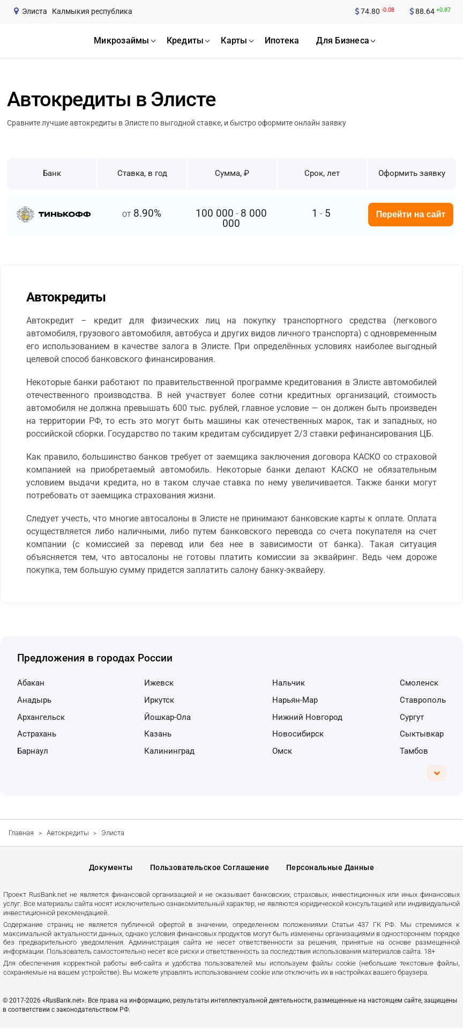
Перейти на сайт (411, 214)
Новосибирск (298, 734)
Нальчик (288, 683)
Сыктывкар (422, 734)
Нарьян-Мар (295, 700)
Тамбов (414, 751)
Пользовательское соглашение (209, 869)
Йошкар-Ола (167, 717)
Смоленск (419, 683)
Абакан (30, 683)
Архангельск (41, 717)
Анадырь (34, 700)
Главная (21, 833)
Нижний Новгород (307, 717)
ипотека (282, 40)
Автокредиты (68, 833)
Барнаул (32, 751)
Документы (111, 869)
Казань (157, 734)
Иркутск (159, 700)
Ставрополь (423, 700)
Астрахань (36, 734)
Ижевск (159, 683)
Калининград (169, 751)
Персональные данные (330, 869)
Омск (282, 751)
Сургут (412, 717)
